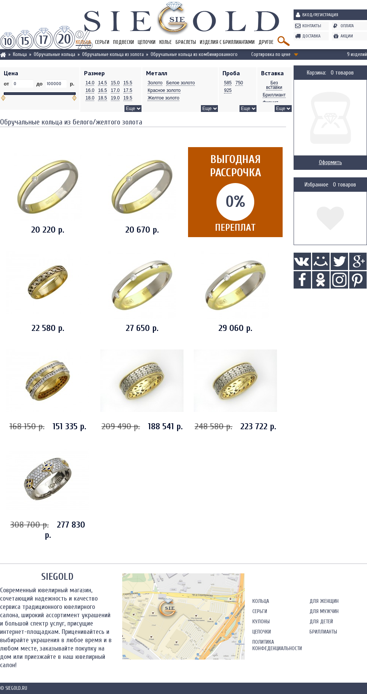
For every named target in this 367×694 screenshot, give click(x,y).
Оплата (347, 25)
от (7, 84)
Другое (266, 42)
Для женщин (324, 601)
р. (71, 84)
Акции (347, 36)
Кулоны (261, 621)
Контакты (311, 25)
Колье (165, 42)
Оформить (330, 162)
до (39, 84)
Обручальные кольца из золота (113, 54)
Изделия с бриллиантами (227, 42)
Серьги (102, 42)
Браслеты (186, 42)
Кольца (20, 54)
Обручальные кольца (54, 54)
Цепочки (147, 42)
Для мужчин (324, 611)
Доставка (311, 36)
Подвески (123, 42)
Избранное (316, 185)
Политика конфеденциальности (277, 645)
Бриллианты (323, 632)
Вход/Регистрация (320, 14)
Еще (130, 108)
